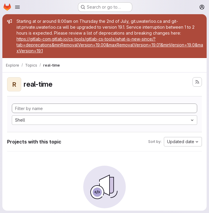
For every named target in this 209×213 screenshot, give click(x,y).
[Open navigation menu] (17, 7)
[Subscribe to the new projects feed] (197, 82)
